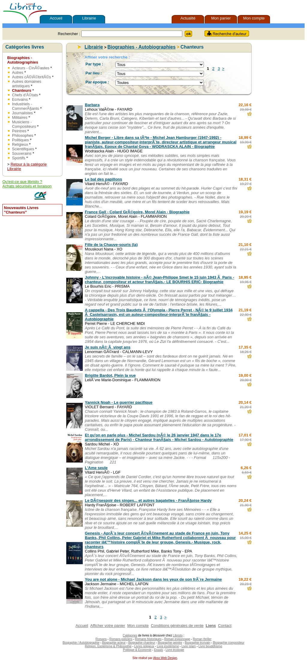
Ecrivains (20, 99)
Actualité (187, 18)
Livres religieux (144, 646)
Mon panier (221, 18)
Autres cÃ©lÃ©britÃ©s (31, 77)
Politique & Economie (137, 650)
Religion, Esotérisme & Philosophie (108, 646)
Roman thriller (202, 639)
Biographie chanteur (141, 642)
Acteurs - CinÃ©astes (30, 68)
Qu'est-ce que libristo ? (22, 181)
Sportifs (18, 158)
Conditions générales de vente (177, 625)
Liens (211, 625)
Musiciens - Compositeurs (24, 124)
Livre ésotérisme (168, 646)
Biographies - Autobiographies (22, 59)
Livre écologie (174, 650)
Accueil (56, 18)
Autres (17, 72)
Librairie (89, 18)
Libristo (178, 635)
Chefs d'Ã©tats (25, 95)
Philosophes (22, 135)
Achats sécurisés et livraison (27, 186)
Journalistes (22, 113)
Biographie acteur (114, 642)
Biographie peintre (170, 642)
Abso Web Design (165, 658)
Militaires (19, 117)
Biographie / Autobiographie (81, 642)
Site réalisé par (142, 658)
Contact (224, 625)
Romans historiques (148, 639)
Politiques (20, 140)
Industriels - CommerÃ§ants (25, 106)
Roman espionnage (177, 639)
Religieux (20, 144)
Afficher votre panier (107, 625)
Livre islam (188, 646)
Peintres (19, 131)
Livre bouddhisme (210, 646)
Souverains (21, 153)
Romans (101, 639)
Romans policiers (121, 639)
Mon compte (254, 18)
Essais (158, 650)
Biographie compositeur (228, 642)
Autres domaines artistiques (26, 83)
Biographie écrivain (197, 642)
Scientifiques (23, 149)
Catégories (130, 635)
